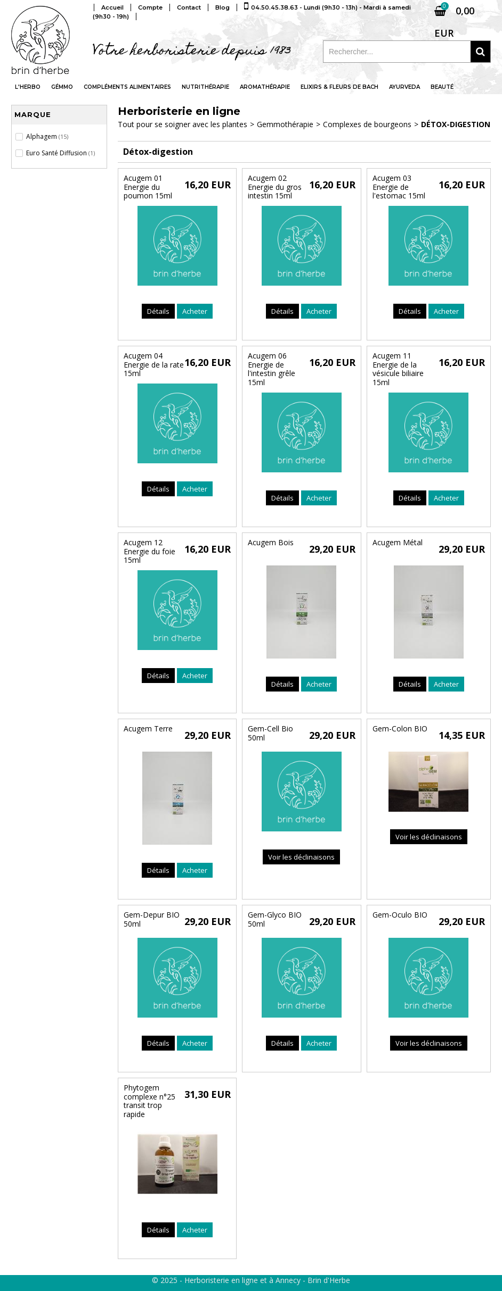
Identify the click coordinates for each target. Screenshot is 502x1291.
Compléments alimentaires (127, 87)
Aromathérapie (265, 87)
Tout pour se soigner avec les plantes (182, 124)
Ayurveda (404, 87)
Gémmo (62, 87)
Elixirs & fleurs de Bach (339, 87)
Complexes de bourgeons (367, 124)
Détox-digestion (455, 124)
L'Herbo (28, 87)
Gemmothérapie (285, 124)
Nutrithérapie (205, 87)
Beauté (442, 87)
